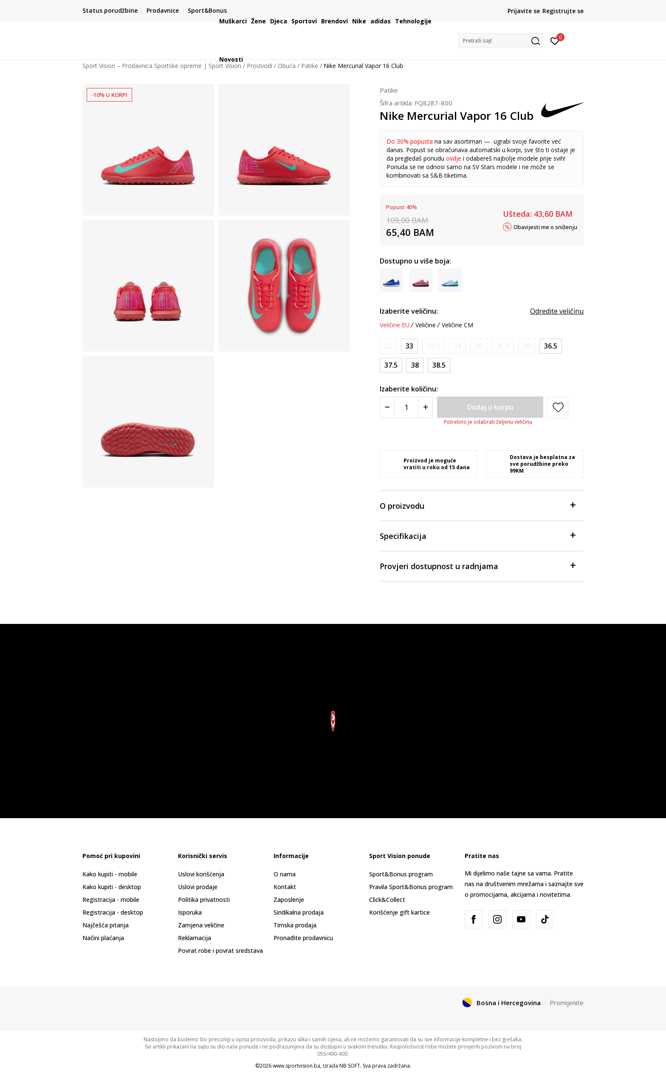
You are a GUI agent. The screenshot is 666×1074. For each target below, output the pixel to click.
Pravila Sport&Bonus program (411, 887)
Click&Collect (387, 899)
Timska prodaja (295, 925)
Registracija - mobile (110, 899)
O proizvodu (477, 505)
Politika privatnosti (204, 899)
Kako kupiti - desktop (111, 887)
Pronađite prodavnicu (303, 938)
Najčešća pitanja (105, 925)
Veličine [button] (425, 325)
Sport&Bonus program (401, 874)
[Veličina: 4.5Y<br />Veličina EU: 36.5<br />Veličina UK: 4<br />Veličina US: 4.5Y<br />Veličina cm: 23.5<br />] (550, 346)
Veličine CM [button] (457, 325)
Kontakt (285, 887)
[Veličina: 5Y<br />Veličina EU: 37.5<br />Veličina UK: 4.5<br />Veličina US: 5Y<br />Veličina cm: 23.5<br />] (391, 365)
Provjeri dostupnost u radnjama (477, 565)
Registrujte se (563, 11)
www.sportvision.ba (296, 1065)
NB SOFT (349, 1065)
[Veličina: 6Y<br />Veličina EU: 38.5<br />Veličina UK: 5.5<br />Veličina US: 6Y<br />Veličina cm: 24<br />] (439, 365)
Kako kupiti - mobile (109, 874)
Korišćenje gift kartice (399, 912)
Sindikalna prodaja (299, 912)
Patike (389, 90)
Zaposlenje (289, 899)
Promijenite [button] (567, 1002)
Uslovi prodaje (197, 887)
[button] (500, 40)
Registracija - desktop (112, 912)
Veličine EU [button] (394, 325)
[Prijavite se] (555, 40)
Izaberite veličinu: (409, 311)
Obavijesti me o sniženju (545, 226)
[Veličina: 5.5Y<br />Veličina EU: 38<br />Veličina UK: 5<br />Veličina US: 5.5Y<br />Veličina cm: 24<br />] (414, 365)
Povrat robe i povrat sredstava (220, 950)
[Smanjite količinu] (387, 407)
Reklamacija (194, 938)
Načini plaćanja (103, 938)
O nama (285, 874)
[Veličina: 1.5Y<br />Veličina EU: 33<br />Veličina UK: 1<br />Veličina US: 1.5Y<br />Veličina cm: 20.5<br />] (409, 346)
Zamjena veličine (201, 925)
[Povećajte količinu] (425, 407)
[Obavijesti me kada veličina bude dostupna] (388, 346)
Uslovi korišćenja (201, 874)
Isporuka (190, 912)
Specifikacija (477, 535)
